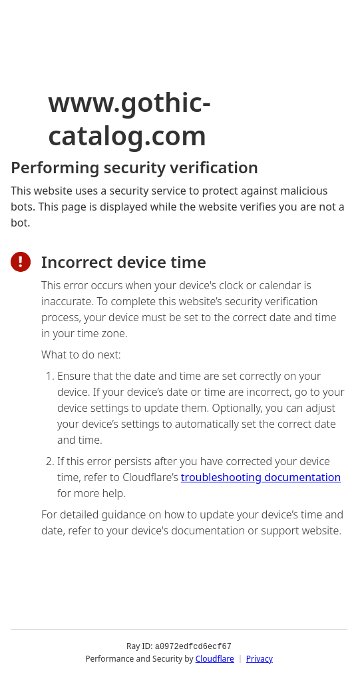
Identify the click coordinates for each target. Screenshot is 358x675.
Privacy (259, 658)
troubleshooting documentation (261, 477)
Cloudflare (215, 658)
